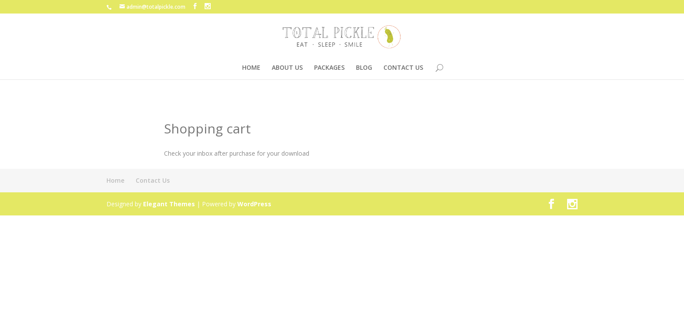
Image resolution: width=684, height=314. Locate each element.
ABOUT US (287, 68)
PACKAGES (329, 68)
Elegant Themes (169, 204)
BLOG (364, 68)
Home (115, 180)
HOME (251, 68)
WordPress (254, 204)
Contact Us (153, 180)
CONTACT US (403, 68)
